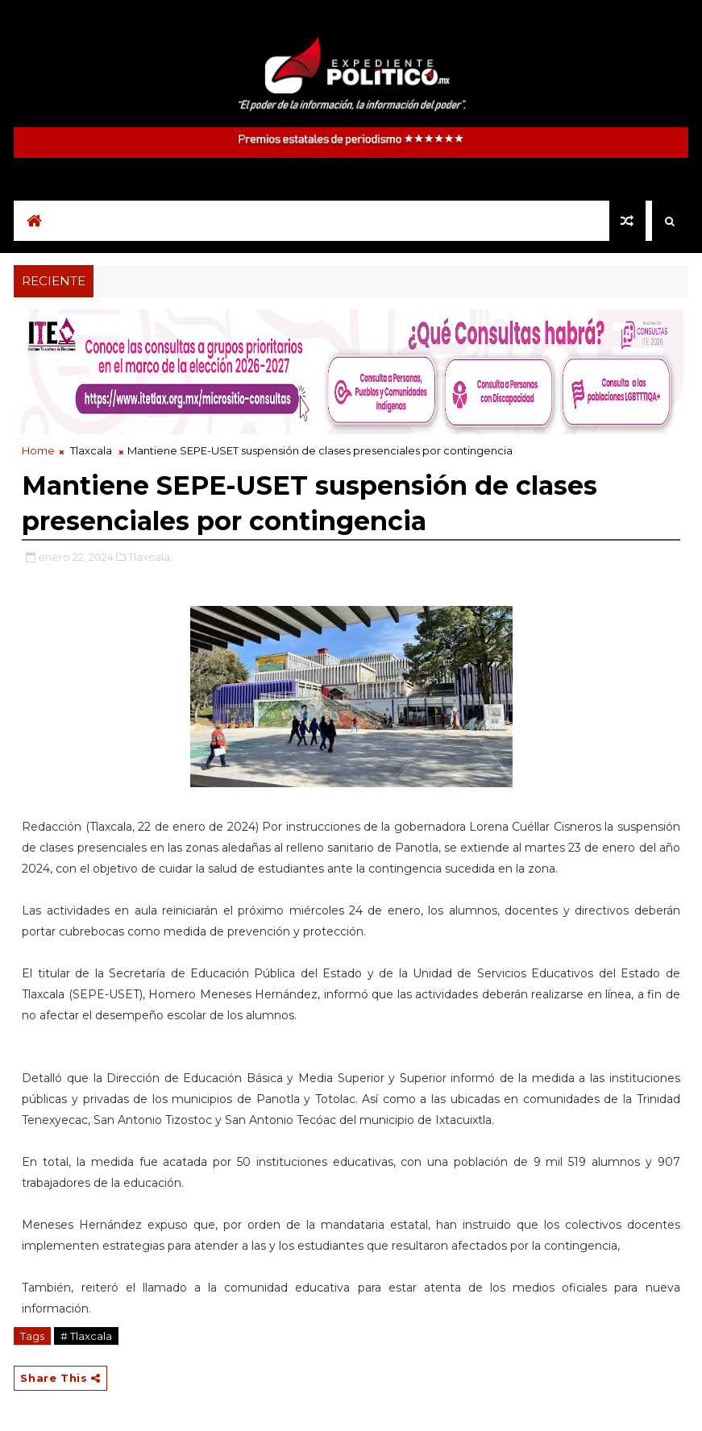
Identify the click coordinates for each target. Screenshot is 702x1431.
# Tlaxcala (86, 1335)
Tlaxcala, (150, 556)
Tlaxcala (91, 450)
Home (38, 450)
